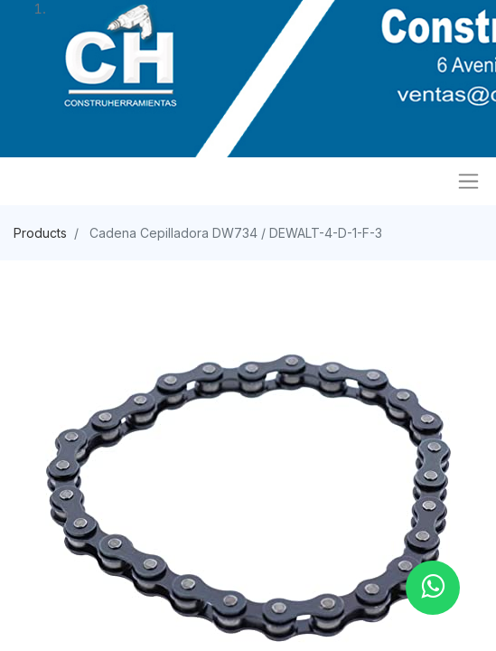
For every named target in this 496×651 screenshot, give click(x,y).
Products (40, 233)
